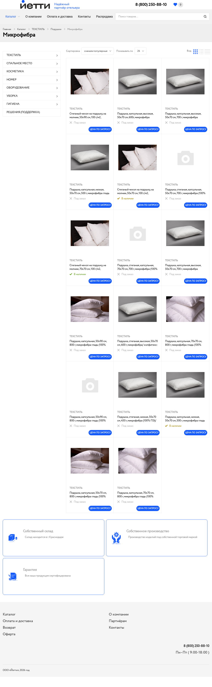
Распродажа (104, 16)
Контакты (84, 16)
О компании (33, 16)
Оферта (9, 634)
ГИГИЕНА (13, 104)
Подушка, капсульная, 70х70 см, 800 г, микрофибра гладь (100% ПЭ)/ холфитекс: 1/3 (135, 494)
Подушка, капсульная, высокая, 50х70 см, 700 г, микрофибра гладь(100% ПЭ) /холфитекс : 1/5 (184, 267)
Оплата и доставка (59, 16)
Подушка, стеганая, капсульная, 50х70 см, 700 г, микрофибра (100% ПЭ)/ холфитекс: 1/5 (185, 191)
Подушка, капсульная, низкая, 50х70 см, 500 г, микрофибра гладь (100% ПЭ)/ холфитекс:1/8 (89, 191)
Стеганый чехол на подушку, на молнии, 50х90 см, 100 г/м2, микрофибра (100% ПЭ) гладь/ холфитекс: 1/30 (88, 115)
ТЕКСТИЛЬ (38, 29)
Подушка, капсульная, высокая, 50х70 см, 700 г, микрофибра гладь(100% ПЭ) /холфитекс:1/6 (184, 115)
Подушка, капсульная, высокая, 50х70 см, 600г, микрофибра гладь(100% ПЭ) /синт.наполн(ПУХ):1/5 (135, 115)
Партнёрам (118, 621)
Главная (7, 29)
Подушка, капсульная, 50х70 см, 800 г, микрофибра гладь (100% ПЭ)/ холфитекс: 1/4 (88, 494)
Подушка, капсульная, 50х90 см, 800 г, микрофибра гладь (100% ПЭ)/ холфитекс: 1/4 (88, 343)
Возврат (9, 627)
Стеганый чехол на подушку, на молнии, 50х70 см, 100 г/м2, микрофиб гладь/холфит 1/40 (135, 191)
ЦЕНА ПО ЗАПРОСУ (100, 129)
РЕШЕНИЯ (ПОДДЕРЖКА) (23, 112)
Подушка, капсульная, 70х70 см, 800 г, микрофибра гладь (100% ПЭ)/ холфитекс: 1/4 (183, 343)
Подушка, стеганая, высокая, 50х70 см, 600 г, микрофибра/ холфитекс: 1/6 (137, 343)
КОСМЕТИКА (15, 72)
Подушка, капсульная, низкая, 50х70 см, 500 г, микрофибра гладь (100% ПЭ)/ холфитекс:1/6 (185, 419)
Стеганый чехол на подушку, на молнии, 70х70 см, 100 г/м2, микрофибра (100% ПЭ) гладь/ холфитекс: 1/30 (88, 267)
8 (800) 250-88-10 (151, 5)
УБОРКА (12, 96)
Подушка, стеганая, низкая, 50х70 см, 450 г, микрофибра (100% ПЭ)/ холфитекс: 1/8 (136, 419)
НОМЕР (11, 80)
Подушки (56, 29)
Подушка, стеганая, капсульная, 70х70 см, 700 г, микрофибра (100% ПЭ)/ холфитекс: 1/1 (137, 267)
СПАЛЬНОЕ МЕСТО (19, 63)
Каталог (10, 16)
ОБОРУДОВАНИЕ (18, 88)
